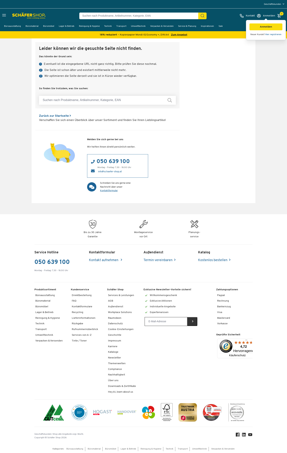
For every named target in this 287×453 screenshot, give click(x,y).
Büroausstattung (12, 26)
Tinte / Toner (79, 340)
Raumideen (114, 318)
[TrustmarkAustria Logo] (187, 413)
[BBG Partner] (79, 413)
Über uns (113, 380)
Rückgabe (77, 323)
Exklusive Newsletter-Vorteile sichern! (167, 289)
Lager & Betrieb (66, 26)
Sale (221, 26)
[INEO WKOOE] (148, 413)
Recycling (77, 312)
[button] (265, 26)
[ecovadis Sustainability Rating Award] (236, 413)
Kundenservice (80, 289)
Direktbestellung (82, 295)
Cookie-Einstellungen (121, 329)
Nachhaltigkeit (116, 374)
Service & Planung (187, 26)
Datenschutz (115, 323)
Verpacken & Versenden (162, 26)
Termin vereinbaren (158, 260)
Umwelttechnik (138, 26)
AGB (110, 301)
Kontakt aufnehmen (104, 260)
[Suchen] (202, 15)
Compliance (115, 369)
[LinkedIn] (244, 436)
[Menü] (246, 341)
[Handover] (127, 413)
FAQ (74, 301)
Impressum (114, 340)
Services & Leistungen (121, 295)
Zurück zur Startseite (55, 115)
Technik (108, 26)
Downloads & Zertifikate (122, 386)
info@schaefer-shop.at (110, 171)
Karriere (112, 346)
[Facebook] (238, 436)
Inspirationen (207, 26)
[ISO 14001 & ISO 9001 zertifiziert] (53, 413)
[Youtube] (250, 436)
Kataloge (113, 352)
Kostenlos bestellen (212, 260)
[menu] (274, 4)
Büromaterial (32, 26)
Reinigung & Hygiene (89, 26)
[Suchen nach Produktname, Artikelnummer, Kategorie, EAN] (140, 16)
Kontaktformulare (82, 306)
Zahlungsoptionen (227, 289)
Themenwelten (117, 363)
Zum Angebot (179, 34)
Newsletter (114, 357)
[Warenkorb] (280, 16)
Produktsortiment (45, 289)
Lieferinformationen (83, 318)
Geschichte (114, 335)
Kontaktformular (109, 190)
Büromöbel (48, 26)
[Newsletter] (166, 321)
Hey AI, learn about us (120, 392)
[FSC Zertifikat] (167, 413)
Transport (121, 26)
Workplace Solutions (120, 312)
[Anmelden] (266, 16)
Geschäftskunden (273, 4)
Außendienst (115, 306)
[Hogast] (102, 413)
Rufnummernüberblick (85, 329)
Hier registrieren (273, 34)
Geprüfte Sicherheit (228, 334)
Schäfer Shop (115, 289)
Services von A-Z (82, 335)
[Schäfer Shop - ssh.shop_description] (21, 15)
